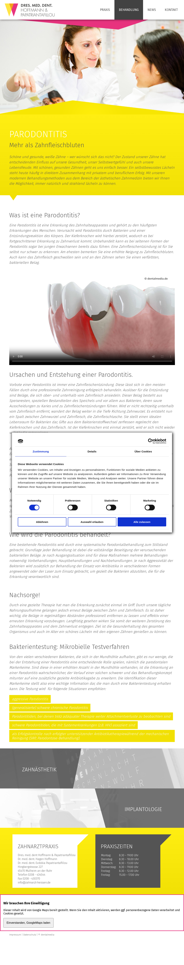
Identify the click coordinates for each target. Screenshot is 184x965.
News (152, 10)
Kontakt (171, 10)
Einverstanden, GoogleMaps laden (28, 922)
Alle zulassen (141, 521)
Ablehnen (42, 521)
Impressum (15, 934)
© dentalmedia (46, 934)
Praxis (105, 10)
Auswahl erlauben (92, 521)
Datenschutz (29, 934)
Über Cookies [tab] (143, 451)
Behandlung (129, 10)
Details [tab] (92, 451)
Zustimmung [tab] (41, 451)
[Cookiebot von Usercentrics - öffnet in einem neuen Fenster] (150, 441)
